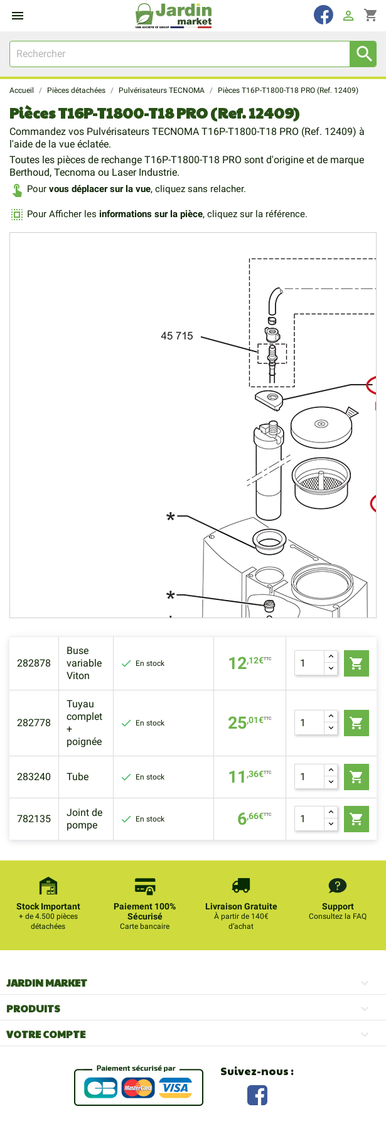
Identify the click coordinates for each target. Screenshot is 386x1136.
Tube (77, 777)
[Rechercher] (193, 54)
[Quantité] (309, 662)
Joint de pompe (84, 818)
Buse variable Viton (84, 663)
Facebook (257, 1093)
